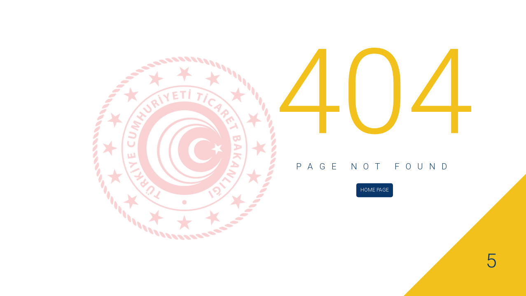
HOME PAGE (374, 189)
